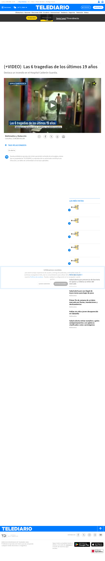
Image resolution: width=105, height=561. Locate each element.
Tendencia (64, 12)
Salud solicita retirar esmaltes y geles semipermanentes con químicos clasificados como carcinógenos (84, 326)
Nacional (27, 12)
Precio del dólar (40, 2)
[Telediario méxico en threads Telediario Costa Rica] (95, 538)
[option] (52, 110)
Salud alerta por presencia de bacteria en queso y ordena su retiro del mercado (84, 287)
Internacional (55, 12)
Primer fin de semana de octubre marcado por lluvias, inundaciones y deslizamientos (84, 307)
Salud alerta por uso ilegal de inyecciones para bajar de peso (82, 297)
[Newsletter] (102, 2)
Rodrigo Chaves (51, 2)
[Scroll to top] (100, 532)
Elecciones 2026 (37, 12)
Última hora (19, 12)
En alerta (47, 12)
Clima (33, 2)
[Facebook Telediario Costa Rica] (78, 538)
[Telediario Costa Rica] (52, 7)
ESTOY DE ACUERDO (61, 280)
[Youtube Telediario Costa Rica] (100, 538)
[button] (39, 141)
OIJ (29, 2)
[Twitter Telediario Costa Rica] (84, 538)
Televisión (79, 12)
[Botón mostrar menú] (7, 7)
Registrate (98, 7)
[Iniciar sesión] (99, 2)
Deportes (72, 12)
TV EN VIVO (84, 7)
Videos (86, 12)
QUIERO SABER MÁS (44, 280)
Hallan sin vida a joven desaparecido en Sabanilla (84, 317)
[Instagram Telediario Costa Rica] (89, 538)
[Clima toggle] (20, 7)
